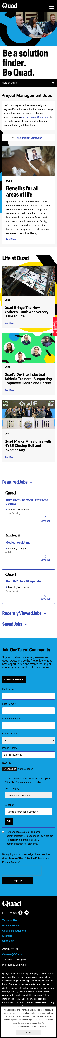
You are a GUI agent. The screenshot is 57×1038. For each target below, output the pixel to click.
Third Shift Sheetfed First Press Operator (26, 501)
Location (9, 804)
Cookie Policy (34, 858)
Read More (11, 239)
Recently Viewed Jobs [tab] (24, 613)
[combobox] (28, 811)
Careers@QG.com (12, 954)
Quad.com (8, 941)
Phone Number (10, 748)
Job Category (12, 788)
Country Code (9, 733)
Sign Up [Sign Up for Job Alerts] (17, 880)
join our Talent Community (35, 117)
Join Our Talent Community (28, 138)
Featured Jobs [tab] (17, 482)
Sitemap (7, 936)
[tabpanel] (28, 546)
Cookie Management (14, 930)
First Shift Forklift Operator (23, 581)
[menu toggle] (51, 7)
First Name (9, 689)
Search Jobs (28, 82)
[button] (46, 521)
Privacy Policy (9, 862)
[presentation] (21, 870)
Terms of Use (16, 858)
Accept (28, 1032)
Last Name (9, 704)
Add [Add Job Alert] (9, 821)
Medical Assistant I (18, 542)
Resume (6, 762)
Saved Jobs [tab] (14, 624)
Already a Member (14, 679)
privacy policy (36, 1022)
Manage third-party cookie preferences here (28, 1026)
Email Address (11, 719)
